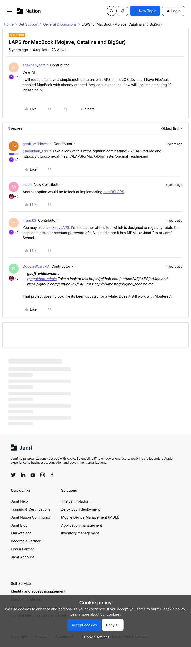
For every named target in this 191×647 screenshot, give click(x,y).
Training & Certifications (30, 509)
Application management (81, 525)
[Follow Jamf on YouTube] (32, 475)
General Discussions (60, 24)
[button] (10, 12)
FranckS (29, 220)
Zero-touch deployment (80, 509)
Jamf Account (22, 557)
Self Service (21, 583)
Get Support (28, 24)
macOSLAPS (113, 192)
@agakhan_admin (37, 151)
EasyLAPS (60, 227)
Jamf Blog (19, 525)
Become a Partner (25, 541)
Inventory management (80, 533)
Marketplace (21, 533)
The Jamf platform (76, 501)
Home (9, 24)
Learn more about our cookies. (95, 614)
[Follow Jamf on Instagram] (42, 474)
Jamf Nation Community (31, 517)
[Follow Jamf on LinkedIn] (23, 474)
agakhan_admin (35, 65)
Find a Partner (22, 549)
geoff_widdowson (37, 144)
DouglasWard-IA (36, 266)
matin (27, 184)
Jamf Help (19, 501)
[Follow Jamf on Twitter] (13, 475)
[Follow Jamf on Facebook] (52, 474)
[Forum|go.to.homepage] (29, 11)
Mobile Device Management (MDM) (90, 517)
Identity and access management (38, 591)
